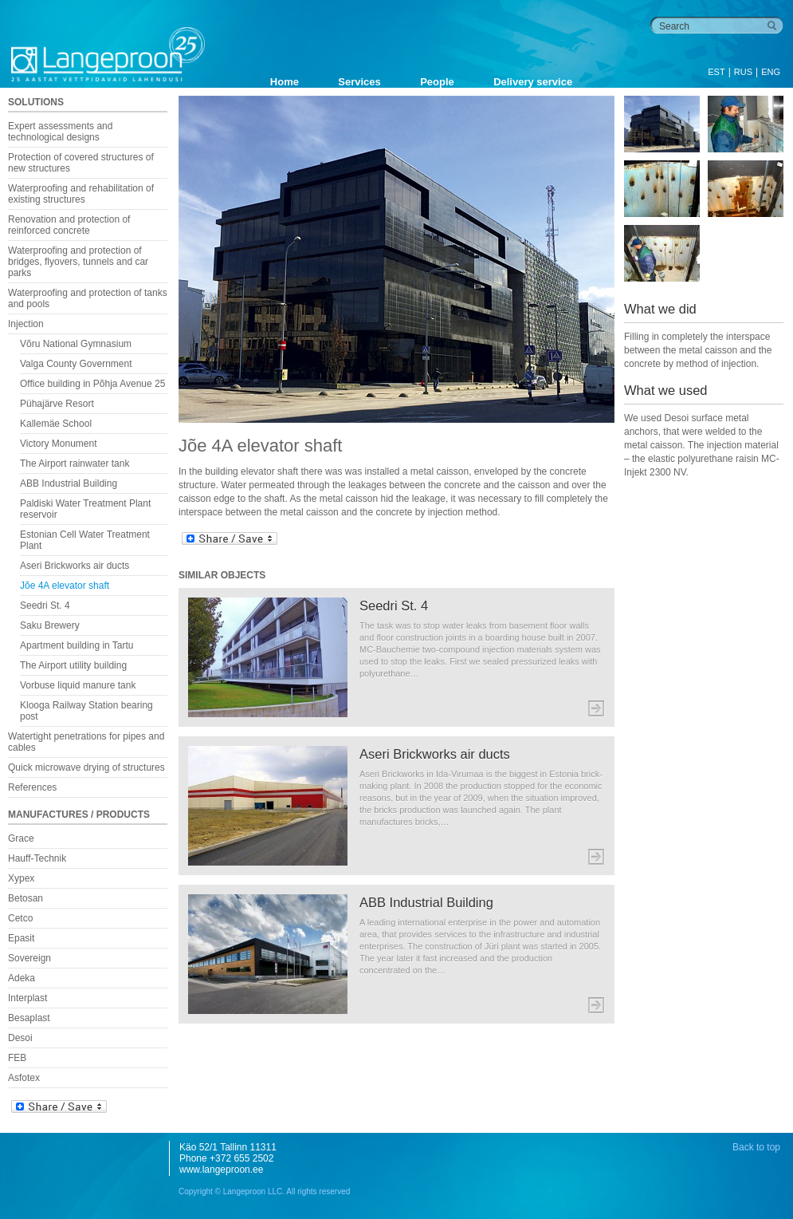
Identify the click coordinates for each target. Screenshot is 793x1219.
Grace (21, 838)
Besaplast (29, 1018)
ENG (770, 72)
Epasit (21, 938)
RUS (743, 72)
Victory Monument (58, 443)
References (32, 787)
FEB (17, 1057)
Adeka (21, 978)
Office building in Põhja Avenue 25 (92, 383)
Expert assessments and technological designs (60, 131)
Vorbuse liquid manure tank (77, 685)
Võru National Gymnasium (76, 343)
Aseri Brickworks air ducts (74, 565)
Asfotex (24, 1077)
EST (716, 72)
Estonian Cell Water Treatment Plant (85, 540)
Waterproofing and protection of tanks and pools (87, 298)
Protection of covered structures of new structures (81, 163)
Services (359, 82)
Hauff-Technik (37, 858)
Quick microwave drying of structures (86, 767)
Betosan (25, 898)
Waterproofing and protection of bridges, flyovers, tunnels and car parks (78, 261)
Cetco (20, 918)
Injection (26, 323)
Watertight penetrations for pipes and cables (86, 742)
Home (284, 82)
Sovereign (29, 958)
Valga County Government (76, 363)
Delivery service (532, 82)
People (437, 82)
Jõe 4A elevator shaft (64, 585)
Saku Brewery (50, 625)
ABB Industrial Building (68, 483)
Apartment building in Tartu (77, 645)
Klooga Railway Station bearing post (86, 711)
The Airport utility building (73, 665)
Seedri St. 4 (45, 605)
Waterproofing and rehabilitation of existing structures (81, 194)
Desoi (20, 1037)
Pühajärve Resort (57, 403)
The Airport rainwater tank (74, 463)
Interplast (27, 998)
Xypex (21, 878)
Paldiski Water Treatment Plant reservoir (85, 509)
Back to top (756, 1147)
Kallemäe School (56, 423)
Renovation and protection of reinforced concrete (69, 225)
